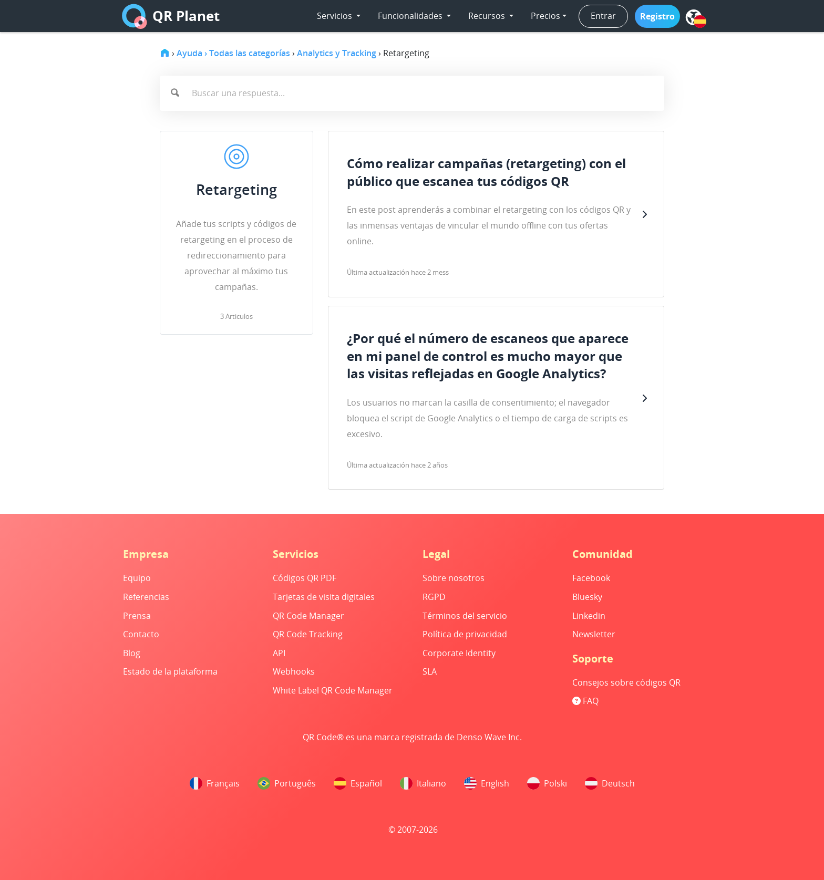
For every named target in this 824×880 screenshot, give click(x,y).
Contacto (141, 634)
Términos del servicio (465, 616)
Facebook (591, 578)
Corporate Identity (459, 653)
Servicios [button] (335, 16)
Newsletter (593, 634)
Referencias (146, 597)
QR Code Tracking (308, 634)
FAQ (585, 701)
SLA (430, 671)
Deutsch (610, 783)
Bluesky (587, 597)
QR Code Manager (308, 616)
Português (287, 783)
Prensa (137, 616)
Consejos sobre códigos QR (626, 682)
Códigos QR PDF (304, 578)
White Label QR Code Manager (333, 690)
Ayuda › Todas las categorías (233, 53)
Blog (131, 653)
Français (215, 783)
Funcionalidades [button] (411, 16)
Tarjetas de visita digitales (324, 597)
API (279, 653)
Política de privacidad (465, 634)
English (486, 783)
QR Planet (171, 16)
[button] (657, 16)
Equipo (137, 578)
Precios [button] (545, 16)
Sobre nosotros (454, 578)
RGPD (434, 597)
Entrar (603, 16)
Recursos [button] (487, 16)
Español (358, 783)
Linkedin (588, 616)
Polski (547, 783)
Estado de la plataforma (170, 671)
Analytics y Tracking (336, 53)
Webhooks (294, 671)
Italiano (423, 783)
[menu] (693, 17)
